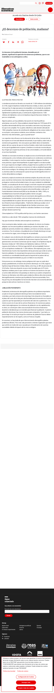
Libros (21, 629)
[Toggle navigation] (50, 9)
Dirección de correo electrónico (13, 609)
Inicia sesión (34, 19)
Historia (21, 627)
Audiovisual (5, 625)
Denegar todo (26, 682)
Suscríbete (49, 3)
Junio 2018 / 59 (32, 41)
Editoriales (5, 627)
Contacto (43, 3)
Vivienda (39, 627)
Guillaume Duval (8, 34)
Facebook (7, 636)
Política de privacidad (9, 671)
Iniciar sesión (40, 3)
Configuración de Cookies (26, 677)
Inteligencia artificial (25, 625)
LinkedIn (6, 638)
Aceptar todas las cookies (26, 688)
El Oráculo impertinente (8, 629)
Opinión (39, 625)
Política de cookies (22, 671)
